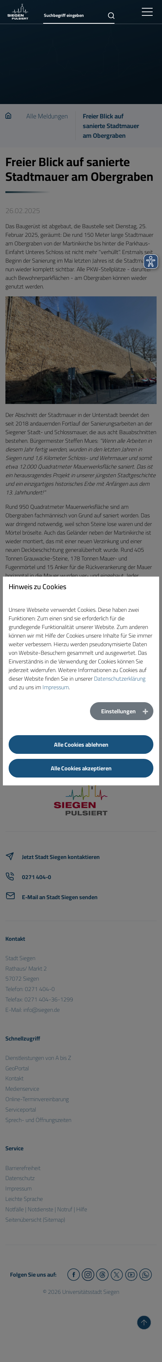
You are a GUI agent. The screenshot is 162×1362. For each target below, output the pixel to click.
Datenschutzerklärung (119, 678)
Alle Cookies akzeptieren (81, 768)
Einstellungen (118, 711)
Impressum (55, 687)
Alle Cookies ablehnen (81, 744)
